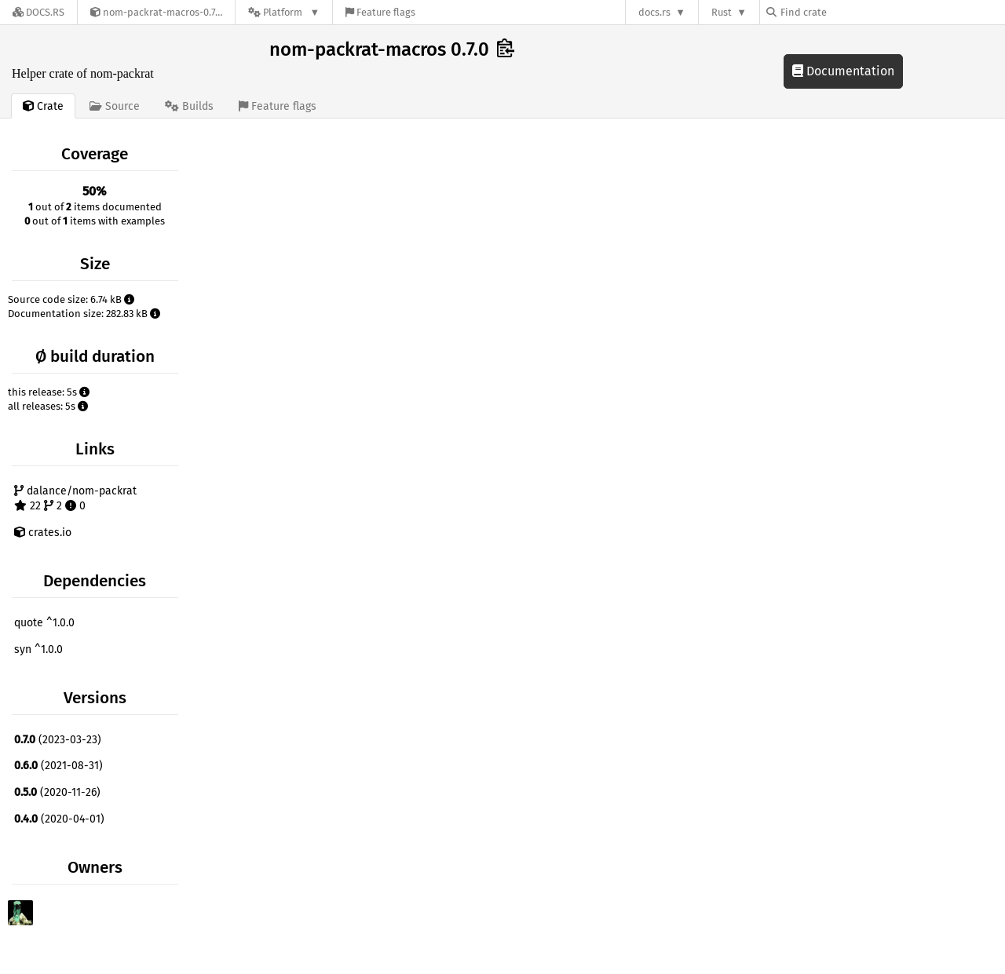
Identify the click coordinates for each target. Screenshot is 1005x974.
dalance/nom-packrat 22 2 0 (75, 498)
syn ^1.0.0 (38, 649)
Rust (721, 12)
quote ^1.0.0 (44, 622)
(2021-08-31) (58, 765)
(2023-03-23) (57, 739)
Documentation (843, 71)
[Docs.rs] (38, 12)
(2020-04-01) (59, 819)
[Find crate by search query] (845, 12)
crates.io (42, 532)
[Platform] (284, 12)
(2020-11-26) (57, 792)
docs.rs (654, 12)
